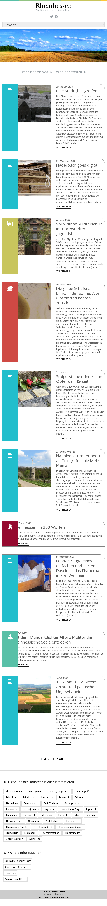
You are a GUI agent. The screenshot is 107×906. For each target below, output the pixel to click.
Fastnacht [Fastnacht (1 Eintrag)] (64, 799)
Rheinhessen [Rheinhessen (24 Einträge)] (72, 823)
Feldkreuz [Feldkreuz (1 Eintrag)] (80, 799)
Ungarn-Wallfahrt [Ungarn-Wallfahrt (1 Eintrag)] (14, 840)
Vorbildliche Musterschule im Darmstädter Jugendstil (80, 228)
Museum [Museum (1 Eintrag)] (91, 817)
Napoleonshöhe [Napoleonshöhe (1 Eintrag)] (14, 823)
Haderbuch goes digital (77, 165)
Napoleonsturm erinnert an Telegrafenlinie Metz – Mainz (79, 459)
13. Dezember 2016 (65, 450)
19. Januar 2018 (64, 86)
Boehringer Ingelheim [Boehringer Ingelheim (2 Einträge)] (58, 793)
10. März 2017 (63, 284)
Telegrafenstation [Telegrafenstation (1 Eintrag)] (50, 835)
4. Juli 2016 (62, 680)
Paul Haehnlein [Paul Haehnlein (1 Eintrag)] (52, 823)
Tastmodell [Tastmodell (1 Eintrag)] (29, 835)
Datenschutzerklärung (16, 881)
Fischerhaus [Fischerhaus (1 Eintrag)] (12, 805)
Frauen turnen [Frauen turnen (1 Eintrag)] (31, 805)
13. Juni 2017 (63, 219)
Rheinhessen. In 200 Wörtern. (41, 526)
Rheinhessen (53, 5)
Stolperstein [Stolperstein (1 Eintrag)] (12, 835)
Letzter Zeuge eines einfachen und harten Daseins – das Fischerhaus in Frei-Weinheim (76, 569)
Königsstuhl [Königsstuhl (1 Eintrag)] (29, 817)
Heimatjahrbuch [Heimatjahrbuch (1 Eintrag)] (31, 811)
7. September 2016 (22, 521)
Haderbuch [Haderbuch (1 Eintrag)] (11, 811)
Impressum (10, 875)
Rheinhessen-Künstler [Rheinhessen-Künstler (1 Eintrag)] (17, 829)
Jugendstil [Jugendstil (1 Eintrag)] (91, 811)
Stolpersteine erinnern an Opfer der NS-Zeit (79, 378)
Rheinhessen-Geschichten (17, 869)
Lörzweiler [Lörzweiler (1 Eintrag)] (63, 817)
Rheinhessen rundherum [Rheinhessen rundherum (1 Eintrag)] (70, 829)
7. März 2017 (62, 371)
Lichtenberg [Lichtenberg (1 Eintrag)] (46, 817)
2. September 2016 (65, 555)
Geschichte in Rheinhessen (18, 863)
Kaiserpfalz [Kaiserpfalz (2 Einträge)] (11, 817)
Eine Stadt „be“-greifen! (77, 91)
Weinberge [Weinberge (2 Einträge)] (34, 840)
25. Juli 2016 (20, 636)
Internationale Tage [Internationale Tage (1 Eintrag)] (70, 811)
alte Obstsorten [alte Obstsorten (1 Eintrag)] (14, 793)
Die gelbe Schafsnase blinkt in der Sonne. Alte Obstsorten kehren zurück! (78, 295)
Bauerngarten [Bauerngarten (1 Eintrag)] (35, 793)
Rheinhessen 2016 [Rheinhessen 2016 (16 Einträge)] (43, 829)
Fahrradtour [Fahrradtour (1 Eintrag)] (47, 799)
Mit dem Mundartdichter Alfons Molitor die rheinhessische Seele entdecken (53, 642)
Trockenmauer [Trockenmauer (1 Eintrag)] (72, 835)
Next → (61, 761)
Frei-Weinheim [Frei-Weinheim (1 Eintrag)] (51, 805)
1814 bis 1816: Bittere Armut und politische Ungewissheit (76, 689)
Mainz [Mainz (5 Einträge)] (78, 817)
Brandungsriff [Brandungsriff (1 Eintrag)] (81, 793)
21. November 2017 (65, 161)
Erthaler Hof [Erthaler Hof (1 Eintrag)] (29, 799)
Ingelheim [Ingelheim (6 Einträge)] (50, 811)
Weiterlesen (63, 147)
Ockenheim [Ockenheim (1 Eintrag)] (34, 823)
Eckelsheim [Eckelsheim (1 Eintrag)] (11, 799)
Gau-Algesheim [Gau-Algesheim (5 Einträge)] (72, 805)
